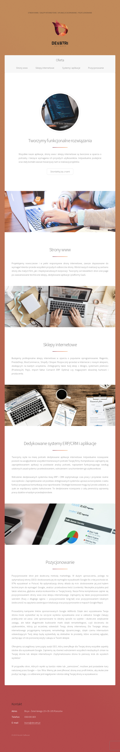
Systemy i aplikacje (71, 67)
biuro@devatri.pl (32, 722)
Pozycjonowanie (96, 67)
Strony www (22, 67)
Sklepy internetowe (44, 67)
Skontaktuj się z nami (60, 171)
